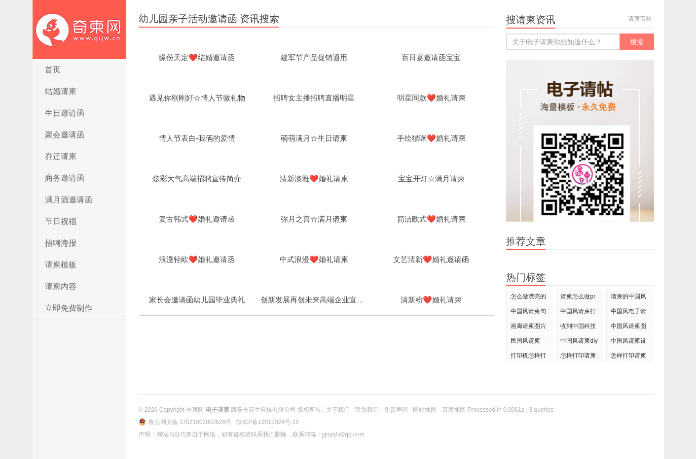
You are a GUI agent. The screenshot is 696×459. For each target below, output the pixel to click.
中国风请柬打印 (578, 313)
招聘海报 (60, 243)
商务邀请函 (64, 178)
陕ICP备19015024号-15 (267, 422)
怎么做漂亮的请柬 (528, 298)
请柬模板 (60, 265)
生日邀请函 (64, 113)
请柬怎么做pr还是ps (577, 298)
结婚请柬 (60, 91)
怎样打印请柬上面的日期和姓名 (578, 357)
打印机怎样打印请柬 (528, 357)
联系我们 (367, 409)
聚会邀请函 (64, 135)
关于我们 (338, 409)
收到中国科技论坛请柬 (578, 328)
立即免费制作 (68, 308)
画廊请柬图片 (528, 326)
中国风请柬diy (578, 340)
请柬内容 (60, 286)
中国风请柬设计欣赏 (628, 342)
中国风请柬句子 (528, 313)
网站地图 (425, 409)
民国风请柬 (525, 340)
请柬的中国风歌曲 (628, 298)
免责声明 (396, 409)
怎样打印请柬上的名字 (628, 357)
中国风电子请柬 (628, 313)
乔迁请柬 (60, 156)
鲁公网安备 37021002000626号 (190, 422)
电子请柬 (79, 29)
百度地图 (454, 409)
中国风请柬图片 (628, 328)
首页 (53, 70)
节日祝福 (60, 221)
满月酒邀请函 (68, 200)
